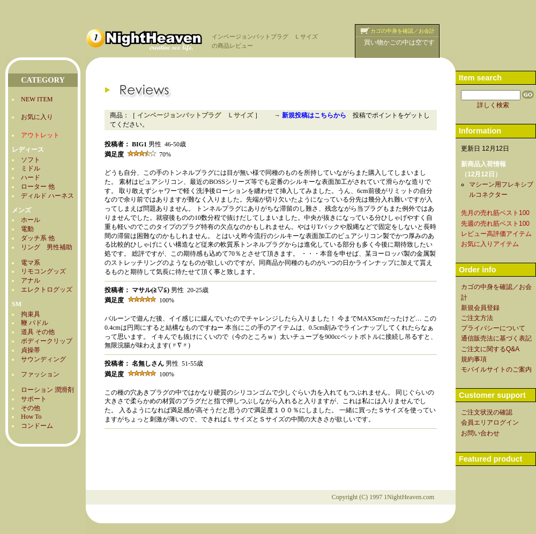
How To (31, 416)
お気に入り (37, 117)
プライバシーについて (493, 328)
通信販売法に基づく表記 (496, 338)
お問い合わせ (480, 433)
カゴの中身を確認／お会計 (402, 31)
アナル (30, 280)
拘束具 (30, 314)
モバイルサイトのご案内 (496, 369)
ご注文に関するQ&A (490, 349)
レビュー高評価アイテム (496, 234)
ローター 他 (38, 186)
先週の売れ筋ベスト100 (495, 223)
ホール (30, 220)
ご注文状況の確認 (486, 412)
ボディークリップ (46, 341)
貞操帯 (30, 350)
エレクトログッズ (46, 289)
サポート (34, 399)
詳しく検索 (493, 105)
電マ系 (30, 262)
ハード (30, 177)
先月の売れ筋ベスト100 (495, 213)
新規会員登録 (480, 308)
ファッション (40, 374)
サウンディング (43, 359)
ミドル (30, 168)
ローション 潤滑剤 (47, 390)
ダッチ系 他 (38, 238)
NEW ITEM (37, 99)
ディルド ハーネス (47, 195)
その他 (30, 408)
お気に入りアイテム (490, 244)
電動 (27, 229)
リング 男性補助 (46, 247)
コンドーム (37, 425)
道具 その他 (38, 332)
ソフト (30, 160)
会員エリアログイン (490, 422)
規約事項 (474, 359)
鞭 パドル (34, 323)
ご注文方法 (477, 318)
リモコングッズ (43, 271)
